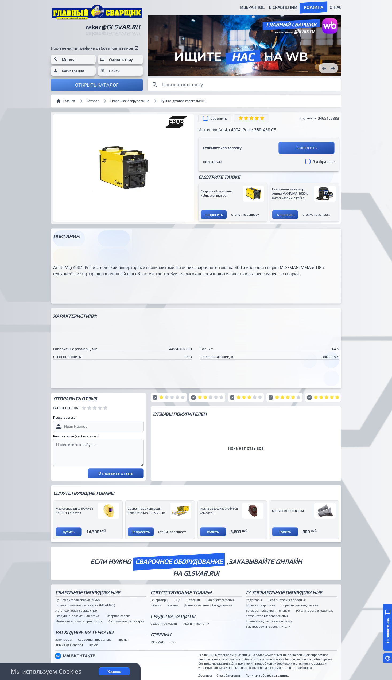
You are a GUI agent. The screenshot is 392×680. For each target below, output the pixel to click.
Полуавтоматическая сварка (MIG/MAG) (85, 605)
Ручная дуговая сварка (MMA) (183, 101)
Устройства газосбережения (267, 616)
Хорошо (114, 671)
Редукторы (254, 600)
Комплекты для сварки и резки (269, 621)
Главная (65, 101)
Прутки (123, 640)
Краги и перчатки (196, 624)
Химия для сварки (69, 645)
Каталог (93, 101)
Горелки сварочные (260, 605)
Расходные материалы (84, 632)
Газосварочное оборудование (284, 592)
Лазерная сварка (117, 616)
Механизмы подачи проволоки (78, 621)
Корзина (313, 7)
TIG (173, 642)
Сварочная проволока (94, 640)
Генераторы (159, 600)
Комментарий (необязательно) (76, 436)
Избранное (252, 7)
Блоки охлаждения (220, 600)
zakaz (112, 27)
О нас (335, 7)
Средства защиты (172, 616)
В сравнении (283, 7)
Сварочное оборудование (129, 101)
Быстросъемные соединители (268, 626)
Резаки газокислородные (287, 600)
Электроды (63, 640)
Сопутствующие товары (180, 592)
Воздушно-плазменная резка (77, 616)
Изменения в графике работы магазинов (92, 48)
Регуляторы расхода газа (314, 610)
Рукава (173, 605)
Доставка (205, 675)
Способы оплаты (228, 675)
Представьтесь (64, 417)
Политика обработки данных (267, 675)
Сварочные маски (163, 624)
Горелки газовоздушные (300, 605)
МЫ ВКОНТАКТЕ (79, 655)
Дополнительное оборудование (208, 605)
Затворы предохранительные (268, 610)
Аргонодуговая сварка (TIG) (76, 610)
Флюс (93, 645)
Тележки (193, 600)
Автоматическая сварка (126, 621)
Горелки (160, 635)
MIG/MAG (157, 642)
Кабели (155, 605)
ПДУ (177, 600)
